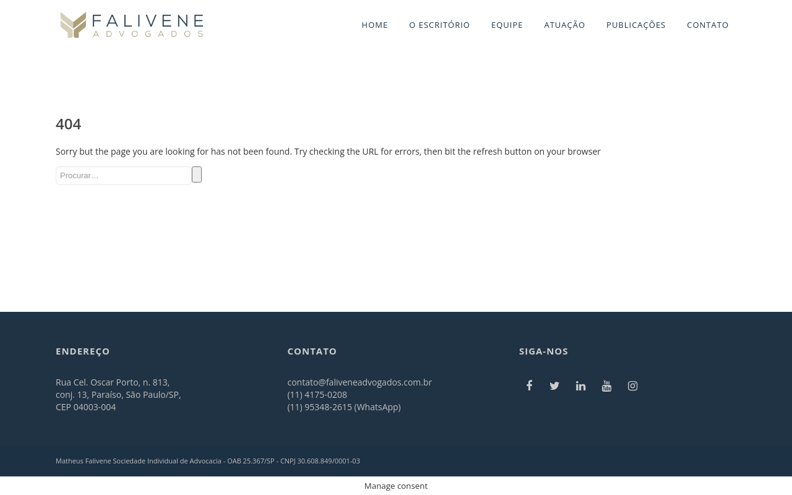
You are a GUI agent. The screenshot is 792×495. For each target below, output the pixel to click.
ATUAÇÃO (564, 24)
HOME (375, 24)
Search (197, 174)
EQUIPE (507, 24)
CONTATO (708, 24)
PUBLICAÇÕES (636, 24)
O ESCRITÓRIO (439, 24)
